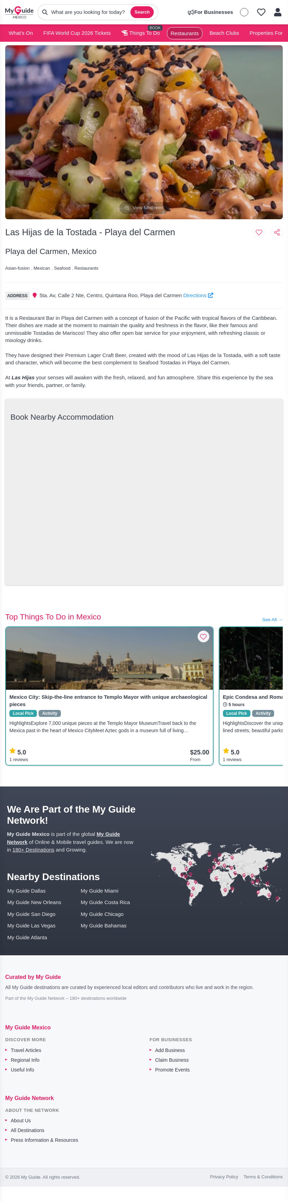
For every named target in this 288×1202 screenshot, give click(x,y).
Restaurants (185, 33)
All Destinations (28, 1130)
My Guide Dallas (26, 891)
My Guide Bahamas (104, 925)
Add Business (170, 1050)
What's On (21, 33)
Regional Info (25, 1060)
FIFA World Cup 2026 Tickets (77, 33)
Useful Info (22, 1070)
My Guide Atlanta (27, 937)
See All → (272, 619)
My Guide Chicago (102, 914)
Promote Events (172, 1070)
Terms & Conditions (263, 1176)
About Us (21, 1120)
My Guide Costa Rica (105, 902)
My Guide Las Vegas (31, 925)
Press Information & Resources (44, 1140)
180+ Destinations (34, 850)
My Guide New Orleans (34, 902)
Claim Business (172, 1060)
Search (142, 12)
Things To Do (140, 33)
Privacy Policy (224, 1176)
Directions (198, 295)
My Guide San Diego (31, 914)
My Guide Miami (99, 891)
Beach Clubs (224, 33)
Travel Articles (26, 1050)
